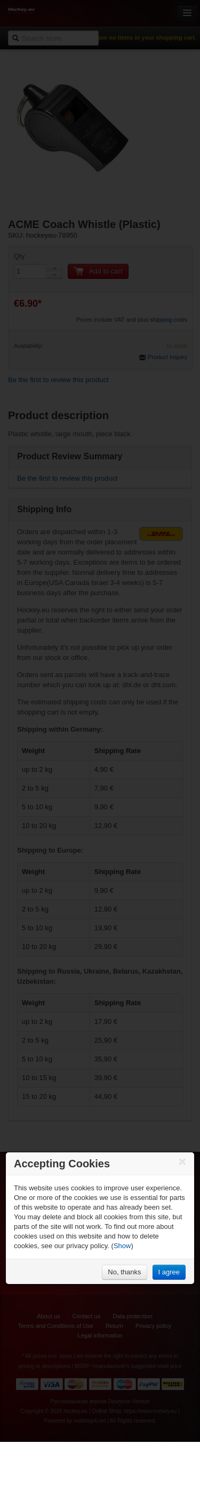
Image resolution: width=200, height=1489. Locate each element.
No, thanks (124, 1272)
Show (122, 1246)
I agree (169, 1272)
